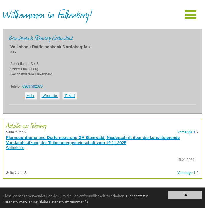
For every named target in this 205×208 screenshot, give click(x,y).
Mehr (30, 96)
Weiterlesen (15, 148)
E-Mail (69, 96)
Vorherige (184, 132)
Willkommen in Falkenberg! (47, 14)
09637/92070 (32, 86)
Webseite (50, 96)
